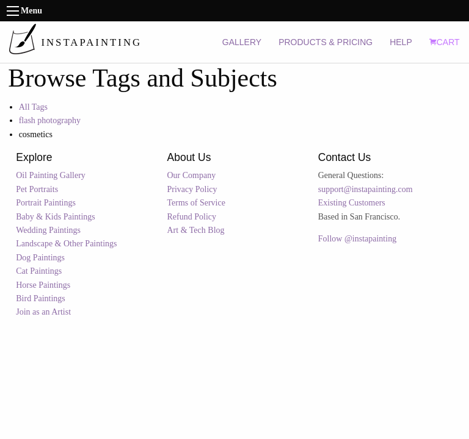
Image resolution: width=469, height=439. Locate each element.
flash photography (50, 120)
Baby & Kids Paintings (55, 216)
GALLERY (241, 42)
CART (444, 42)
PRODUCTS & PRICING (325, 42)
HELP (401, 42)
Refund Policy (192, 216)
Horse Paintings (43, 285)
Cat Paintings (39, 271)
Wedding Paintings (48, 230)
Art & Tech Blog (196, 230)
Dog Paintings (40, 257)
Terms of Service (196, 202)
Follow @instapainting (357, 238)
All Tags (33, 107)
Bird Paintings (40, 298)
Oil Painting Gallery (50, 175)
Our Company (191, 175)
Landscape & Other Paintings (66, 243)
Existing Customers (351, 202)
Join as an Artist (43, 311)
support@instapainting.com (365, 189)
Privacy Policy (192, 189)
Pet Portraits (37, 189)
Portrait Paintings (46, 202)
